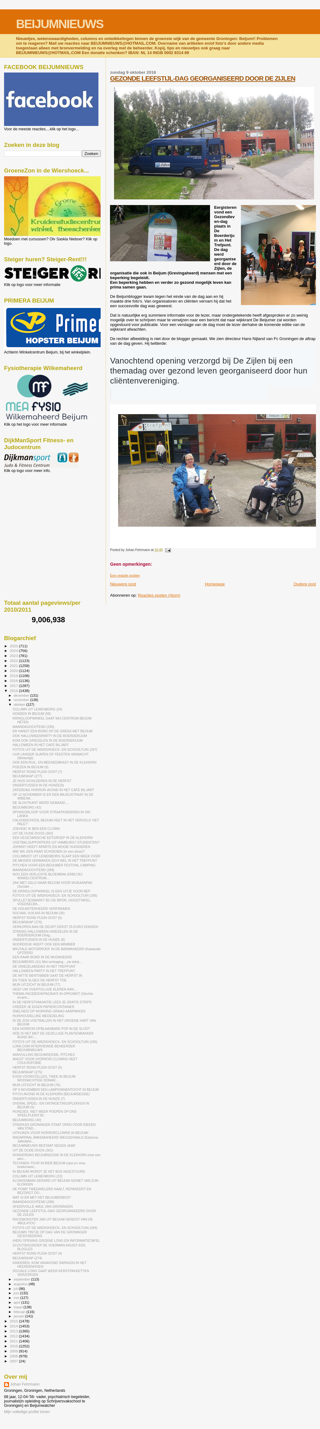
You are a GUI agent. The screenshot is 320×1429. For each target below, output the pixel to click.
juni (17, 1293)
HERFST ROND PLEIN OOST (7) (37, 772)
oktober (20, 704)
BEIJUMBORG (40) (26, 1120)
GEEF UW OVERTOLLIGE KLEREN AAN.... (45, 989)
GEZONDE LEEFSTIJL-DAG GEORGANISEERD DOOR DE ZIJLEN (202, 78)
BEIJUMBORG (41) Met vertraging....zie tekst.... (47, 962)
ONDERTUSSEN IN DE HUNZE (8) (38, 939)
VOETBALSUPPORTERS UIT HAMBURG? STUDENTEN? (55, 842)
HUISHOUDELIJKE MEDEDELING (38, 1016)
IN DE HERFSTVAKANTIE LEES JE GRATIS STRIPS (52, 1002)
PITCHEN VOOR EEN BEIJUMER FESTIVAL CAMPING (54, 865)
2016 (14, 691)
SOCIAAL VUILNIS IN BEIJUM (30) (38, 913)
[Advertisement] (32, 506)
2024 (14, 651)
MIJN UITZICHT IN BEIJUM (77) (36, 984)
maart (19, 1307)
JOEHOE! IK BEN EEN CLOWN (36, 828)
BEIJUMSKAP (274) (27, 1258)
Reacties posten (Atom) (159, 595)
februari (20, 1312)
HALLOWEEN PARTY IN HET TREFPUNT (43, 971)
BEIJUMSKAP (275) (27, 1072)
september (22, 1279)
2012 (14, 1336)
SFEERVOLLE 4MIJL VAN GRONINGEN (42, 1206)
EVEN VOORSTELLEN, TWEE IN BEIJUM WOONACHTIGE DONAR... (43, 1078)
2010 (14, 1346)
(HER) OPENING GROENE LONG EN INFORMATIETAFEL (56, 1240)
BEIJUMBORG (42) (26, 807)
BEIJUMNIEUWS (59, 24)
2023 (14, 656)
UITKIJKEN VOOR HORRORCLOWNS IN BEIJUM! (50, 1133)
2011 (14, 1341)
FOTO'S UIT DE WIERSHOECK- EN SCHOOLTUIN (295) (54, 1042)
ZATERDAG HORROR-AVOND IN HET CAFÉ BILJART (53, 790)
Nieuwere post (123, 584)
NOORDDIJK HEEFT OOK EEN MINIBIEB (43, 944)
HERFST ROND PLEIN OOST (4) (37, 1253)
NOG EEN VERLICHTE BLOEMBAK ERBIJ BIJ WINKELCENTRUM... (47, 876)
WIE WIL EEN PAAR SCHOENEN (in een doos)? (48, 851)
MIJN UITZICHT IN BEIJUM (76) (36, 1085)
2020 (14, 671)
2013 (14, 1331)
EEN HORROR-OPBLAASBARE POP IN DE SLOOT (51, 1028)
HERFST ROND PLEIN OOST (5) (37, 1067)
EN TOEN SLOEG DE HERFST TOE (39, 980)
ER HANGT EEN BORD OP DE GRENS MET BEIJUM (52, 731)
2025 (14, 646)
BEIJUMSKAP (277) (27, 776)
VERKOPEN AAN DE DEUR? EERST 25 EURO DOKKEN (55, 927)
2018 (14, 681)
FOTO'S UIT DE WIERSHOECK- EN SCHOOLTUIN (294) (54, 1228)
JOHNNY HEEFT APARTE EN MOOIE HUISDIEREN (51, 847)
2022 (14, 661)
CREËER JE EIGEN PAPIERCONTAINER (43, 1007)
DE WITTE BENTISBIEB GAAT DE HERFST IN (47, 975)
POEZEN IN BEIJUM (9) (30, 767)
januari (19, 1316)
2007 (14, 1361)
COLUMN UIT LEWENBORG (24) (37, 709)
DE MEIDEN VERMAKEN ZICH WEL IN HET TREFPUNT (54, 860)
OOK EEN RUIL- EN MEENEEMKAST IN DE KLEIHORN (54, 762)
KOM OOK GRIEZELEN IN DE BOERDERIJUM (47, 740)
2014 (14, 1326)
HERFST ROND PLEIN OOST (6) (37, 918)
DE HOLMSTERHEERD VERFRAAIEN (41, 908)
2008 (14, 1356)
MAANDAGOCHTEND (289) (33, 870)
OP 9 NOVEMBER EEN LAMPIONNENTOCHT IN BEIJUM (55, 1089)
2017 (14, 686)
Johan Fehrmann (24, 1384)
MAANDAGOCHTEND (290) (33, 727)
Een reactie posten (125, 575)
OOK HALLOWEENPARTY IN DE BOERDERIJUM (49, 736)
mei (17, 1298)
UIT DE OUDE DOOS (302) (32, 833)
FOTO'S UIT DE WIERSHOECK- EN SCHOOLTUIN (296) (54, 895)
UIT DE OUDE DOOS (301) (32, 1150)
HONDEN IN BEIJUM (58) (31, 713)
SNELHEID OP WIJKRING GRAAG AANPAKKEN (48, 1011)
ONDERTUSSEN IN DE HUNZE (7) (38, 1099)
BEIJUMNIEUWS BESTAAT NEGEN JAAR (43, 1145)
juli (16, 1289)
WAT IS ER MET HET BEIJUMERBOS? (41, 1197)
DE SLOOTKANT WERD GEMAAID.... (40, 803)
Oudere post (304, 584)
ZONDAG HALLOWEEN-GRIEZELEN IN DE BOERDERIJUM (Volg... (45, 933)
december (22, 695)
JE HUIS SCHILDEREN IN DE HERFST (41, 781)
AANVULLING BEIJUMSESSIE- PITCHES (43, 1054)
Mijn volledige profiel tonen (27, 1412)
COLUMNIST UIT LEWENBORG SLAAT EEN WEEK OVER (56, 856)
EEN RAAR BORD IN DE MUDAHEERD (42, 957)
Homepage (215, 584)
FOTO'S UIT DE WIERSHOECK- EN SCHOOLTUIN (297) (54, 749)
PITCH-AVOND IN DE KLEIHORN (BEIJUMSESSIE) (51, 1094)
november (22, 700)
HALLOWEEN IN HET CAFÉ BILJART (40, 745)
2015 (14, 1321)
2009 (14, 1351)
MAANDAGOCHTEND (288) (33, 1202)
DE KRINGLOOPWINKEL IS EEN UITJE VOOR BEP (51, 891)
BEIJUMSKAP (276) (27, 922)
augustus (21, 1284)
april (17, 1302)
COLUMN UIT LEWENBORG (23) (37, 1176)
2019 (14, 676)
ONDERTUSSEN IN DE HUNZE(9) (38, 785)
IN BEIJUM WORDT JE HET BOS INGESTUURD (48, 1171)
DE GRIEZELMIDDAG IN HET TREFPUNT (44, 966)
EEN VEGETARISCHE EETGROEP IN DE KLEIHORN (52, 838)
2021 (14, 666)
